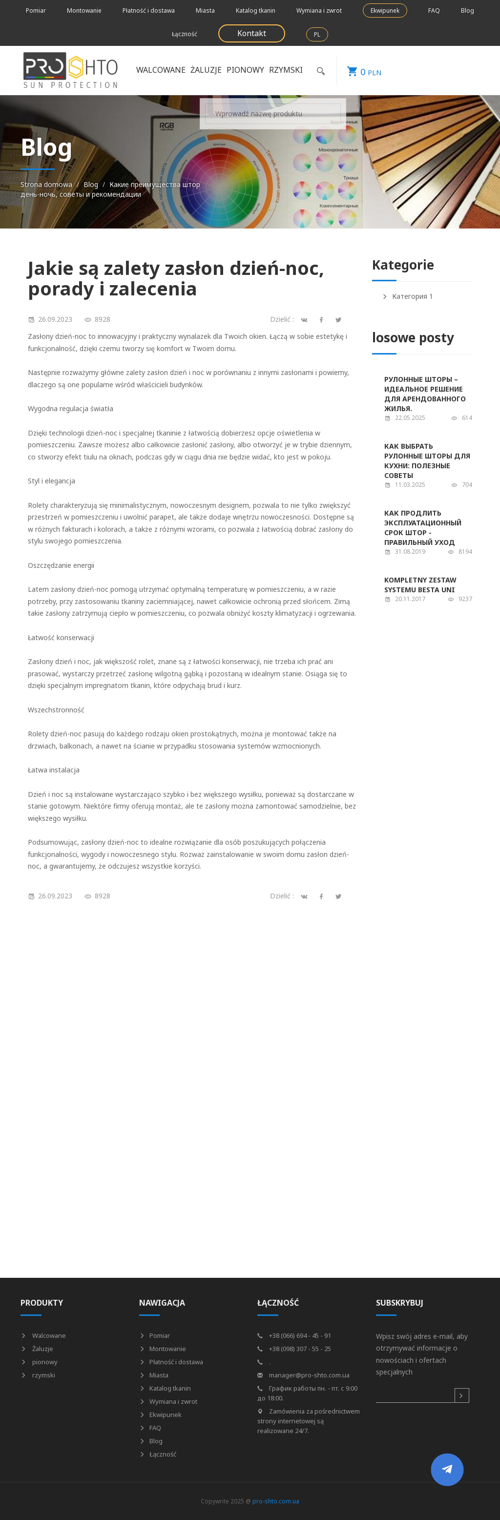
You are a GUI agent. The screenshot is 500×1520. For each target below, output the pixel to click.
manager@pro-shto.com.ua (303, 1375)
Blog (467, 10)
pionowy (245, 70)
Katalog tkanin (255, 10)
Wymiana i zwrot (319, 10)
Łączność (184, 34)
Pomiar (36, 10)
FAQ (434, 10)
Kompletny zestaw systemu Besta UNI (420, 584)
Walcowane (161, 70)
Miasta (205, 10)
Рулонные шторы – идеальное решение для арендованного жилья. (425, 394)
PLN (359, 70)
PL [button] (317, 34)
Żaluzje (206, 70)
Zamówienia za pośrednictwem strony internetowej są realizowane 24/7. (308, 1421)
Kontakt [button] (251, 33)
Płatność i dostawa (149, 10)
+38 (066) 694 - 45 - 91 (294, 1335)
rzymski (286, 70)
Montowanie (84, 10)
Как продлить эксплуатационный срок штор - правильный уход (422, 527)
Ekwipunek (385, 10)
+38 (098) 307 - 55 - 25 (294, 1348)
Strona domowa (46, 184)
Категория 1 (407, 296)
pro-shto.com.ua (275, 1501)
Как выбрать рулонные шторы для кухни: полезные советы (427, 460)
